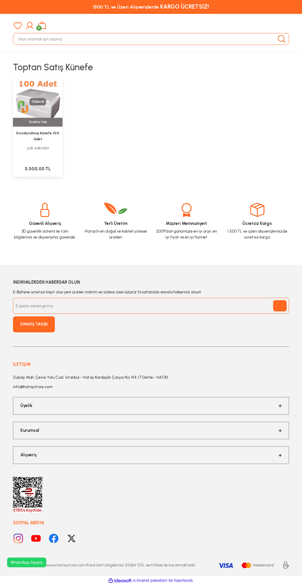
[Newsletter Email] (151, 306)
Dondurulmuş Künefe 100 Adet (37, 136)
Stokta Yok (38, 122)
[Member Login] (30, 25)
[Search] (151, 39)
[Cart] (42, 25)
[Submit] (280, 305)
